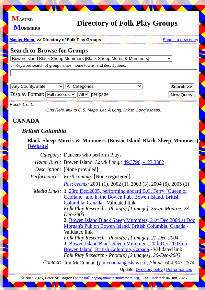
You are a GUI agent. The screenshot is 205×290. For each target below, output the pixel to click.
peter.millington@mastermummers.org (107, 278)
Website (38, 146)
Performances (179, 269)
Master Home (22, 39)
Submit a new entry (180, 39)
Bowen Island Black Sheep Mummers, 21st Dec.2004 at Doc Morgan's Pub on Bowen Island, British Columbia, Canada (129, 223)
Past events (75, 184)
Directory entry (149, 269)
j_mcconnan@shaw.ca (122, 262)
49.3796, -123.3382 (143, 162)
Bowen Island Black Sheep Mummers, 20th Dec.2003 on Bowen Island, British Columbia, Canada (125, 246)
